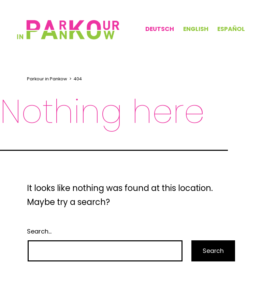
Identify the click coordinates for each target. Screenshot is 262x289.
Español (231, 29)
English (195, 29)
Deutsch (159, 29)
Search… (39, 231)
